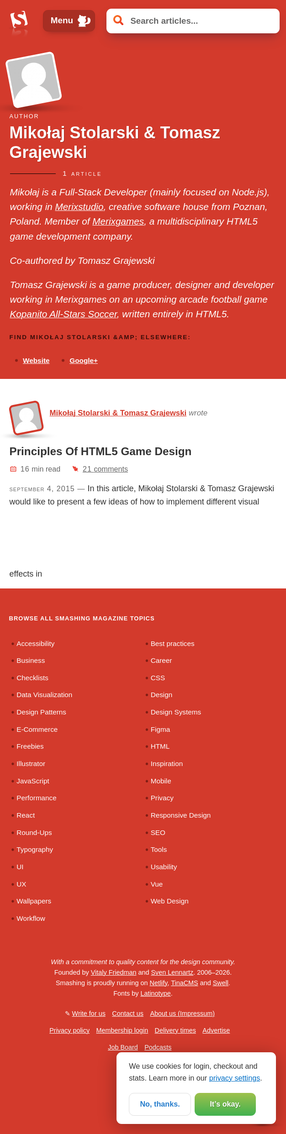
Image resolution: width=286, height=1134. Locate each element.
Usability (164, 867)
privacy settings (234, 1078)
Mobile (161, 781)
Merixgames (118, 221)
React (25, 815)
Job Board (123, 1047)
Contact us (127, 1013)
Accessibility (35, 643)
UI (19, 867)
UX (21, 884)
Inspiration (167, 763)
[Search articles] (192, 21)
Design (162, 694)
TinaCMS (184, 983)
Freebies (29, 746)
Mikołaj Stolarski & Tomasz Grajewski (118, 413)
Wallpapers (33, 901)
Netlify (159, 983)
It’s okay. (225, 1104)
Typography (34, 849)
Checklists (32, 678)
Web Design (170, 901)
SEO (158, 832)
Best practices (173, 643)
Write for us (89, 1013)
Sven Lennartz (172, 972)
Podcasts (157, 1047)
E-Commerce (37, 729)
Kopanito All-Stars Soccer (63, 314)
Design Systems (176, 712)
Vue (157, 884)
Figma (160, 729)
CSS (158, 678)
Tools (159, 849)
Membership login (122, 1030)
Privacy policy (69, 1030)
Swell (220, 983)
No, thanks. (160, 1104)
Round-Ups (34, 832)
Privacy (162, 798)
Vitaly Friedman (114, 972)
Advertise (216, 1030)
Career (161, 660)
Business (30, 660)
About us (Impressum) (182, 1013)
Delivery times (175, 1030)
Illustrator (30, 763)
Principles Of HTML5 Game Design (101, 451)
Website (36, 360)
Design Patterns (41, 712)
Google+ (83, 360)
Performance (36, 798)
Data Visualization (44, 694)
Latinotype (155, 993)
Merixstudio (79, 206)
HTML (160, 746)
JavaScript (32, 781)
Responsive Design (181, 815)
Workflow (30, 918)
